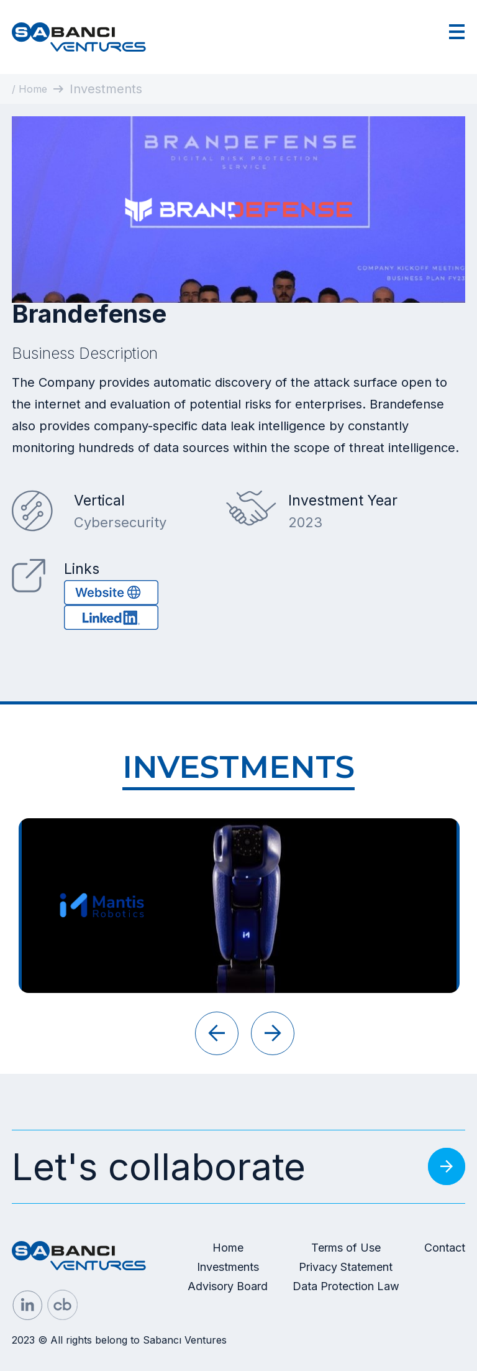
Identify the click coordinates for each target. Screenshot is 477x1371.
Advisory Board (228, 1286)
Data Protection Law (346, 1286)
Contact (444, 1247)
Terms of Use (346, 1247)
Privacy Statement (346, 1266)
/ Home (29, 89)
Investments (228, 1266)
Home (227, 1247)
